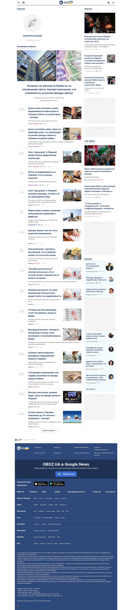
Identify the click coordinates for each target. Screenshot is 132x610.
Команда (56, 447)
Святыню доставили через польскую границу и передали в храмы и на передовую (99, 45)
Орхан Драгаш (90, 283)
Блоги (82, 492)
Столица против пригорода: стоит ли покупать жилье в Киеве (42, 313)
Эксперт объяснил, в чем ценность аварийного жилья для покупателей (44, 163)
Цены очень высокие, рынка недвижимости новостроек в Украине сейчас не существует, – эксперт (44, 113)
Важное (88, 9)
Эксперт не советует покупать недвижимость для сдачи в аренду (44, 423)
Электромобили (48, 517)
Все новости (110, 492)
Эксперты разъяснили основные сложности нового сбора (43, 259)
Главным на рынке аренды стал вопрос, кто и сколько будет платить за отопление (43, 383)
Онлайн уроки (50, 511)
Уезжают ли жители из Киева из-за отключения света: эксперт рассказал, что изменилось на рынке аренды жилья (49, 89)
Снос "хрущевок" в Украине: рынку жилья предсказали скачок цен (42, 155)
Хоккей (51, 505)
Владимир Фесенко (91, 294)
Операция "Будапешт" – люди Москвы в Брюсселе (96, 279)
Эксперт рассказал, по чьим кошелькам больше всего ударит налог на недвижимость (44, 293)
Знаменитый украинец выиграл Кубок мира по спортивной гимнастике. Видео (94, 81)
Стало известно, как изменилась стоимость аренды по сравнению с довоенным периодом (51, 143)
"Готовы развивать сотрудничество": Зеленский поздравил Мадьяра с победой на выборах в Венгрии (98, 206)
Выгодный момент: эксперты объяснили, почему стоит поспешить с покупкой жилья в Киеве (44, 334)
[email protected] (40, 595)
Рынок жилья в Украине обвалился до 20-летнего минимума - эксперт (41, 415)
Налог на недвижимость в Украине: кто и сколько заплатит (42, 175)
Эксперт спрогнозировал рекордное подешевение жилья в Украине (41, 355)
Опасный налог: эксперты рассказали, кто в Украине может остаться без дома (42, 252)
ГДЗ (35, 511)
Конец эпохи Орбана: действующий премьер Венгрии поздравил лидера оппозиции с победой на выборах (99, 189)
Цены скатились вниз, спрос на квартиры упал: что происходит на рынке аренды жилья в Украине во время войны (44, 134)
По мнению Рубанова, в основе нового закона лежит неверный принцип (52, 281)
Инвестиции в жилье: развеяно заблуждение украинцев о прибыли (44, 213)
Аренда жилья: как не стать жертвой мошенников (43, 232)
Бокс (56, 505)
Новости (30, 205)
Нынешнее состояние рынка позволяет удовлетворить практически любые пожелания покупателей (53, 343)
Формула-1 (63, 505)
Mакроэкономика (53, 530)
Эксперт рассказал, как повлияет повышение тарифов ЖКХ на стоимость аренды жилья (43, 403)
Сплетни (42, 543)
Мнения (88, 259)
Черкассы (63, 498)
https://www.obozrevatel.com (84, 553)
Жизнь (57, 492)
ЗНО (62, 511)
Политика (33, 492)
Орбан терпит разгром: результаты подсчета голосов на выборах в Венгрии (99, 171)
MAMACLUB (51, 537)
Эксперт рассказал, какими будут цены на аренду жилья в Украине (44, 395)
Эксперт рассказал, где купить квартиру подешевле (41, 320)
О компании (37, 447)
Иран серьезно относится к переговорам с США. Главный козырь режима (96, 377)
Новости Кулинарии (54, 524)
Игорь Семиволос (91, 383)
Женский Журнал (64, 543)
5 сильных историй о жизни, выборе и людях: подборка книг (95, 336)
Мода (56, 543)
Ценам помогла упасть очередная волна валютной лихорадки (41, 363)
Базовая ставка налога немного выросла (42, 181)
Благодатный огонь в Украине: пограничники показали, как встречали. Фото (97, 39)
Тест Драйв (37, 517)
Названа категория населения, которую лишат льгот (44, 300)
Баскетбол (43, 505)
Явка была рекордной (91, 177)
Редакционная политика (82, 453)
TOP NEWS (89, 141)
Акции (57, 517)
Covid (58, 537)
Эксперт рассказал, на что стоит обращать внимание (42, 238)
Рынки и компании (45, 100)
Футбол (36, 505)
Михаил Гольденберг (92, 369)
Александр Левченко (92, 271)
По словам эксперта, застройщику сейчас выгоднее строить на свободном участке (42, 201)
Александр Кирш (91, 355)
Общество (97, 492)
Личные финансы (33, 185)
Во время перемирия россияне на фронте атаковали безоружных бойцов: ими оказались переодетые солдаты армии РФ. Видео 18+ (94, 59)
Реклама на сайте (39, 453)
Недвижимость (32, 225)
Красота (49, 543)
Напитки (44, 524)
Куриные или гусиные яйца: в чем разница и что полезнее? (96, 364)
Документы (57, 453)
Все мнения (90, 389)
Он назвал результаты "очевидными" (96, 194)
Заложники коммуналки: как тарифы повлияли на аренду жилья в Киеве (43, 375)
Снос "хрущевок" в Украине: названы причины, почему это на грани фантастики (44, 193)
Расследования (74, 492)
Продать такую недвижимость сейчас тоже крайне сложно (42, 221)
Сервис (63, 517)
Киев (35, 498)
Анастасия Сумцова (92, 341)
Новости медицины (40, 537)
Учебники (41, 511)
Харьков (41, 498)
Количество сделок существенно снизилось (43, 121)
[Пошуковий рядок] (113, 2)
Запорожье (49, 498)
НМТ (67, 511)
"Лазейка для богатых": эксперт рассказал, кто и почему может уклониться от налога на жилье (43, 273)
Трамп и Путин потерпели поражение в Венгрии (96, 290)
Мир (44, 492)
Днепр (56, 498)
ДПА (58, 511)
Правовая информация (81, 447)
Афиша (36, 543)
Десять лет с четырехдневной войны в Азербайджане (92, 266)
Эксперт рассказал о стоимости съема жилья (49, 98)
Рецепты (36, 524)
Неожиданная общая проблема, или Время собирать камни (94, 350)
